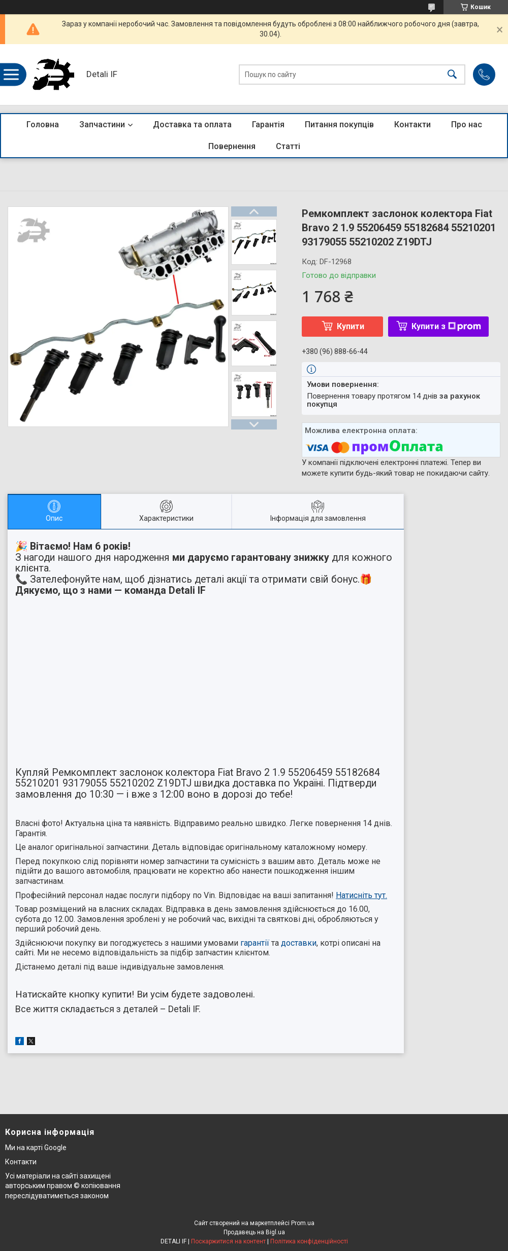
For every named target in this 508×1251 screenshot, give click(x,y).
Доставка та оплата (192, 124)
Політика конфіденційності (309, 1241)
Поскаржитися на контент (228, 1241)
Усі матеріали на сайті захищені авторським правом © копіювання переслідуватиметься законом (62, 1186)
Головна (42, 124)
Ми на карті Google (36, 1147)
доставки (298, 943)
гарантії (254, 943)
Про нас (466, 124)
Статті (288, 146)
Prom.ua (302, 1223)
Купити (350, 326)
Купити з (446, 326)
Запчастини (102, 124)
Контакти (412, 124)
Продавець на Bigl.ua (254, 1232)
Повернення (232, 146)
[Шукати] (452, 74)
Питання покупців (339, 124)
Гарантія (268, 124)
